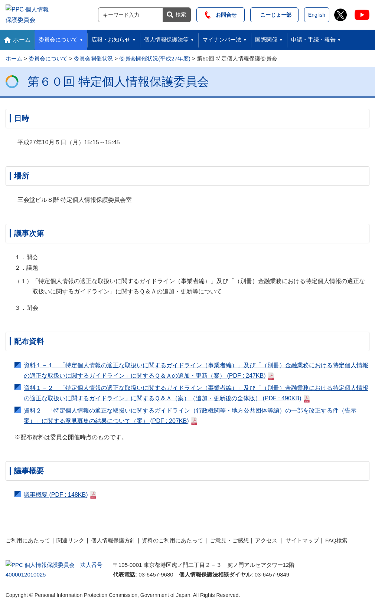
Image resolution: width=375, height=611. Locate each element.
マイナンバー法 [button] (221, 38)
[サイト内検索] (130, 13)
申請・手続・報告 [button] (313, 38)
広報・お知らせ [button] (110, 38)
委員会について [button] (58, 38)
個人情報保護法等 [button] (166, 38)
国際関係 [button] (266, 38)
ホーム (22, 38)
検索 (181, 13)
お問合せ (221, 13)
